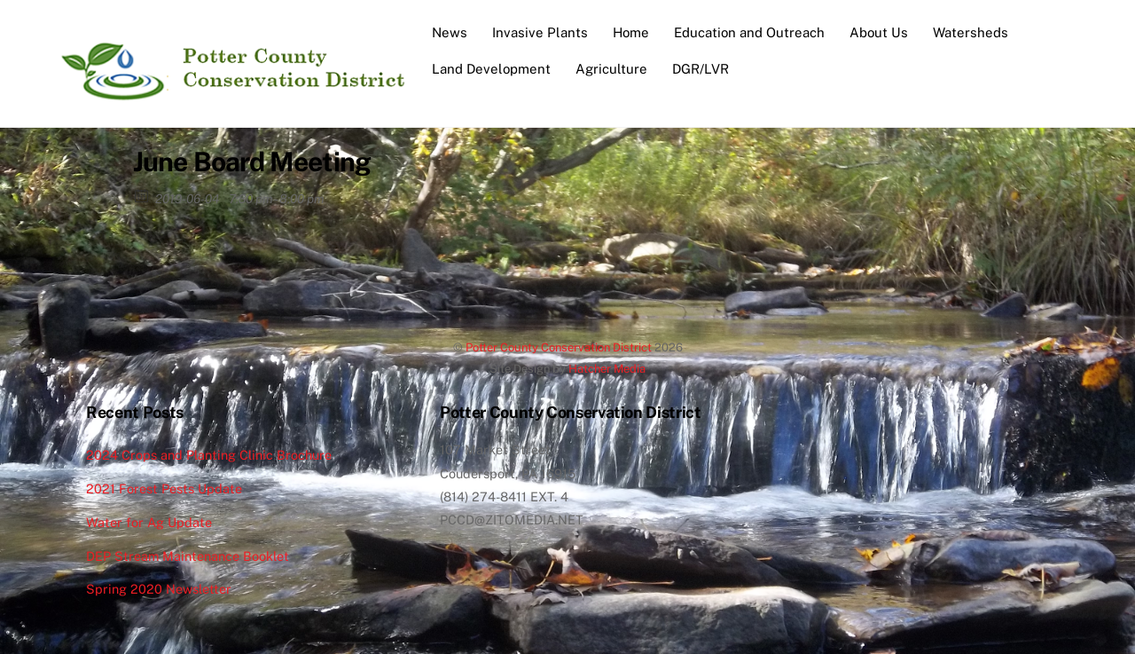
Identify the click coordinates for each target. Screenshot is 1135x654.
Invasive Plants (540, 32)
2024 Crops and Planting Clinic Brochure (209, 454)
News (449, 32)
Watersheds (970, 32)
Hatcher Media (607, 368)
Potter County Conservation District (559, 347)
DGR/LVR (700, 68)
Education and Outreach (749, 32)
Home (631, 32)
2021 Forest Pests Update (164, 488)
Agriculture (611, 68)
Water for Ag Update (149, 522)
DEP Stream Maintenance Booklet (187, 555)
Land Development (491, 68)
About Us (878, 32)
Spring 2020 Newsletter (158, 588)
